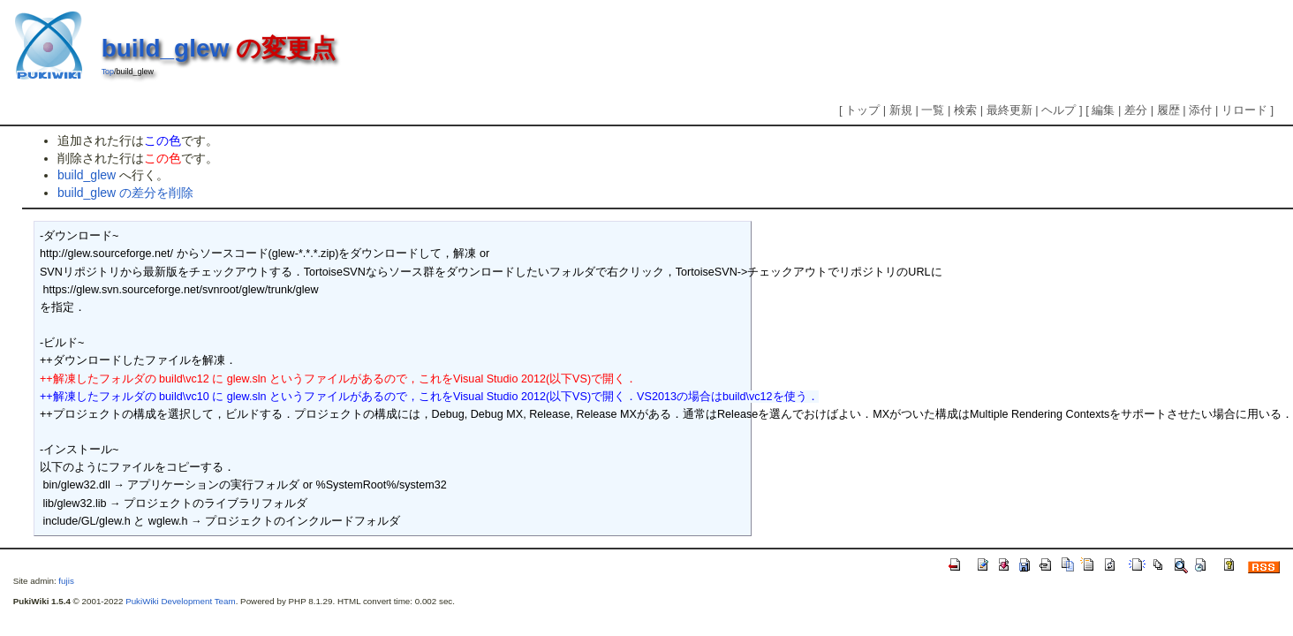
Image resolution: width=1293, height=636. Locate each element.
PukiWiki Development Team (180, 601)
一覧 (932, 110)
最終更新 (1009, 110)
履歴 (1168, 110)
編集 (1103, 110)
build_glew (166, 48)
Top (108, 71)
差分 (1135, 110)
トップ (862, 110)
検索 (965, 110)
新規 (900, 110)
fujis (65, 581)
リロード (1244, 110)
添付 (1200, 110)
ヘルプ (1058, 110)
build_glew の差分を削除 (125, 193)
